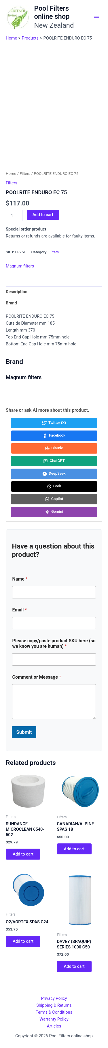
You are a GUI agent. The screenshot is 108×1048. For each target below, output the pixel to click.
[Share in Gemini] (54, 512)
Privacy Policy (54, 998)
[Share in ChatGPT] (54, 461)
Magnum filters (20, 266)
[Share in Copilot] (54, 499)
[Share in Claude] (54, 448)
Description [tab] (16, 291)
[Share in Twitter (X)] (54, 423)
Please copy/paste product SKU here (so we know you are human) (53, 643)
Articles (54, 1026)
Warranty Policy (54, 1019)
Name (19, 579)
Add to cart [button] (23, 854)
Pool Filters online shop (52, 12)
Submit (24, 732)
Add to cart (43, 214)
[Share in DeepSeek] (54, 474)
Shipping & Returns (54, 1005)
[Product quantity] (14, 215)
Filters (25, 173)
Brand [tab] (11, 303)
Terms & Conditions (54, 1012)
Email (19, 610)
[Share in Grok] (54, 486)
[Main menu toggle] (96, 17)
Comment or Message (36, 677)
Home (11, 173)
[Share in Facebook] (54, 436)
